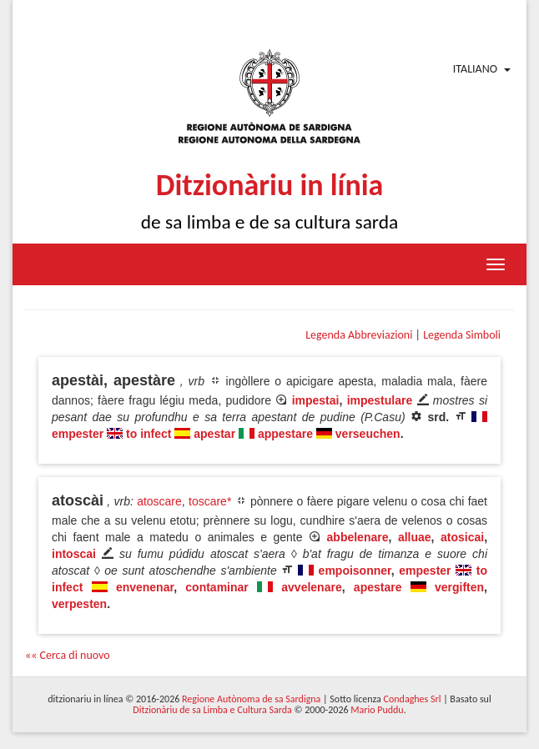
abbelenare (358, 537)
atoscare (159, 501)
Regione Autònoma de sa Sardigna (251, 699)
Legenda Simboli (462, 335)
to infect (148, 433)
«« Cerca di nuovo (67, 655)
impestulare (380, 400)
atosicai (462, 537)
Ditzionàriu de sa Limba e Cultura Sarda (212, 710)
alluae (414, 537)
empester (77, 433)
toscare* (210, 501)
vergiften (459, 587)
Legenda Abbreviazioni (358, 335)
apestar (214, 433)
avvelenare (311, 587)
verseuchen (367, 433)
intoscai (74, 553)
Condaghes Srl (412, 699)
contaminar (216, 587)
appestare (285, 433)
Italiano (475, 69)
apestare (378, 587)
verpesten (79, 604)
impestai (316, 400)
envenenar (145, 587)
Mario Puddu (376, 710)
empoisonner (355, 570)
